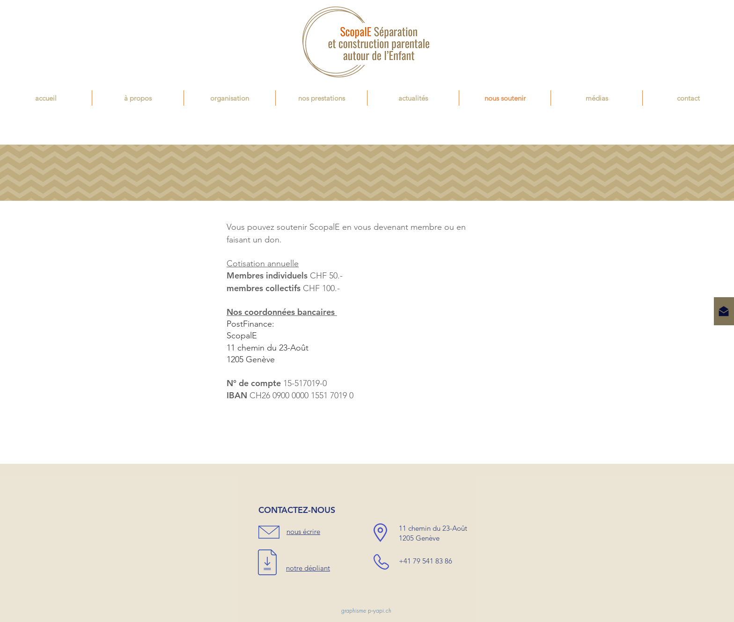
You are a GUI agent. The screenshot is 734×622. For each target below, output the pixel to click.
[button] (321, 98)
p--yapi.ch (379, 611)
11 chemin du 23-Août (267, 348)
